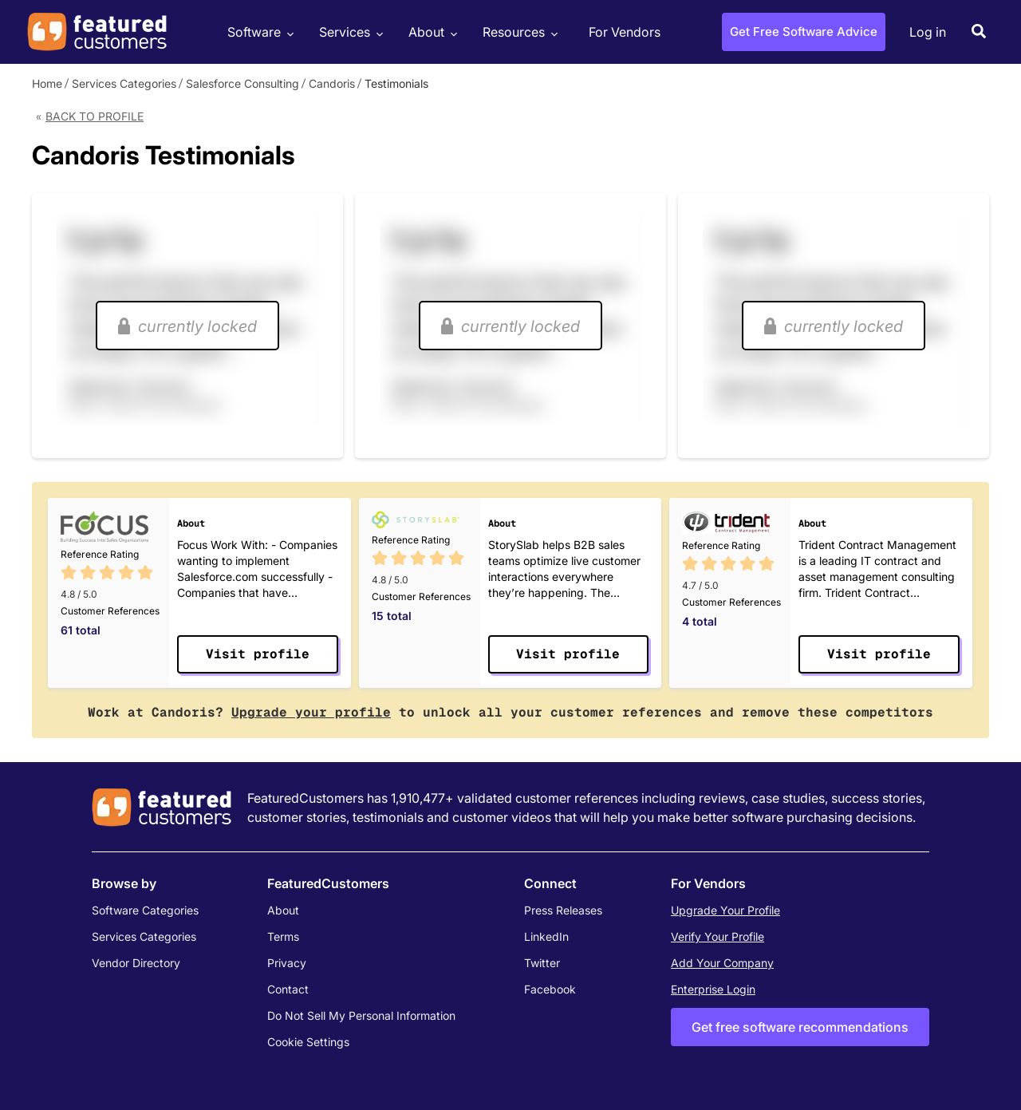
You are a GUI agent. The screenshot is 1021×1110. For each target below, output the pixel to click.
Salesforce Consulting (242, 83)
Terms (283, 936)
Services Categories (124, 83)
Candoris (332, 83)
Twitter (542, 963)
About (430, 32)
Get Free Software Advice (803, 31)
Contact (288, 989)
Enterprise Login (713, 989)
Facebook (550, 989)
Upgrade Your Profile (725, 910)
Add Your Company (722, 963)
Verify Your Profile (717, 936)
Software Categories (145, 910)
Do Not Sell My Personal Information (361, 1015)
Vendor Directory (136, 963)
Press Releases (563, 910)
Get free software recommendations (800, 1027)
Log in (927, 32)
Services (349, 32)
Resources (518, 32)
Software (258, 32)
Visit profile (257, 654)
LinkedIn (546, 936)
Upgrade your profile (311, 712)
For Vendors (624, 32)
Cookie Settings (308, 1042)
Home (47, 83)
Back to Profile (94, 116)
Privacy (286, 963)
